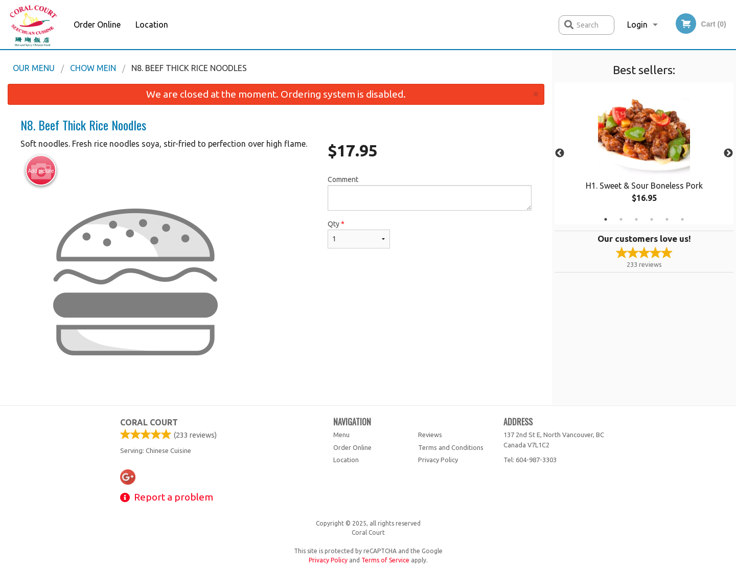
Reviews (430, 434)
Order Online (97, 24)
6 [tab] (682, 219)
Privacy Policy (438, 459)
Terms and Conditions (451, 447)
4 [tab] (652, 219)
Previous (560, 153)
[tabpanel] (644, 153)
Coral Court (149, 422)
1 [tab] (606, 219)
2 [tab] (621, 219)
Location (151, 24)
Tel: (530, 459)
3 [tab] (636, 219)
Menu (341, 434)
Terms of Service (385, 560)
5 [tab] (667, 219)
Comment (430, 193)
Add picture (41, 171)
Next (728, 153)
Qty (359, 234)
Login (637, 24)
